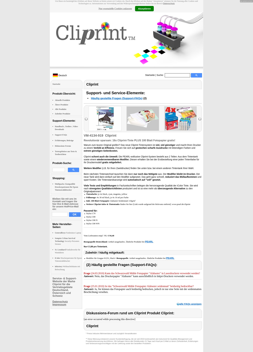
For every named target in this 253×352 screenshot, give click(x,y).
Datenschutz (169, 3)
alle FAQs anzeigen (190, 304)
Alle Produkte (60, 109)
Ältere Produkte (61, 105)
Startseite (150, 75)
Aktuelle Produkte (62, 100)
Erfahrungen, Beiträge (64, 140)
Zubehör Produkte (62, 114)
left (86, 119)
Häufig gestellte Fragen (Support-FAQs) (116, 98)
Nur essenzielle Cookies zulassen (115, 8)
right (199, 119)
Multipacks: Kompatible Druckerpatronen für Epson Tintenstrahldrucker (66, 187)
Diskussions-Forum (63, 146)
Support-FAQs (61, 135)
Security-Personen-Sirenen (67, 241)
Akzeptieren (144, 8)
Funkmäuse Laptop (68, 233)
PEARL (149, 241)
